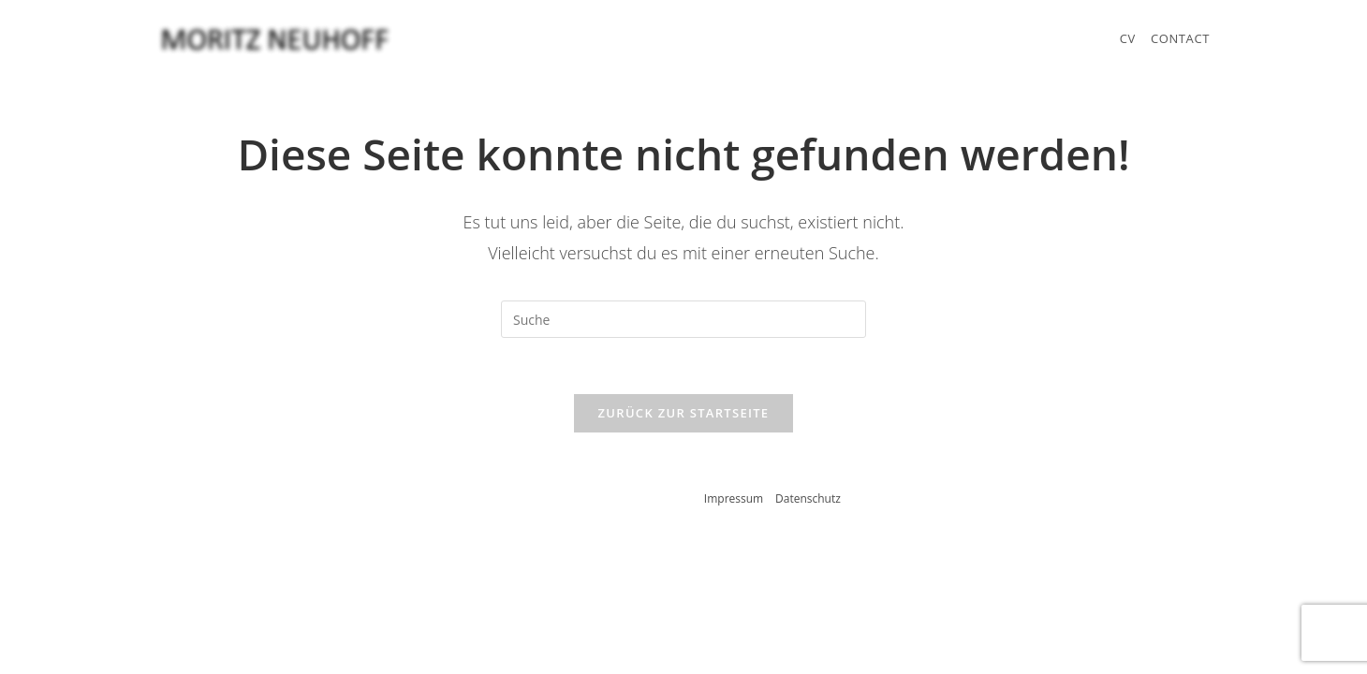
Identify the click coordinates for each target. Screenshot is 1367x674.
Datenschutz (808, 498)
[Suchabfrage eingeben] (683, 319)
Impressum (733, 498)
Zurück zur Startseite (684, 412)
